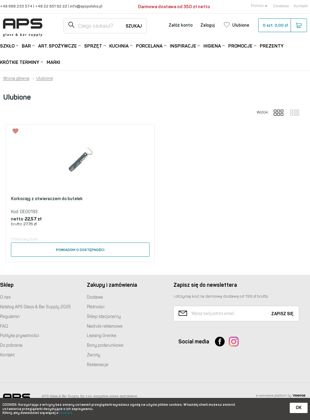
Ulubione (44, 78)
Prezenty (272, 46)
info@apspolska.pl (85, 6)
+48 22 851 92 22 (51, 6)
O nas (5, 297)
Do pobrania (11, 345)
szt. (282, 25)
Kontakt (301, 6)
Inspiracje (183, 45)
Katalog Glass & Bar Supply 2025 (35, 306)
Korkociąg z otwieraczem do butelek (47, 198)
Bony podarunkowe (105, 345)
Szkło (7, 45)
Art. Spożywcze (57, 45)
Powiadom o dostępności (80, 250)
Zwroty (93, 355)
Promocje (240, 45)
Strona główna (16, 78)
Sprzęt (93, 45)
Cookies (65, 413)
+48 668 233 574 (16, 6)
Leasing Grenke (101, 335)
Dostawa (281, 6)
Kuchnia (119, 45)
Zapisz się (282, 313)
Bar (26, 45)
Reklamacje (97, 364)
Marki (53, 62)
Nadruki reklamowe (105, 326)
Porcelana (149, 45)
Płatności (95, 306)
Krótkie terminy (19, 62)
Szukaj (134, 26)
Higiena (212, 45)
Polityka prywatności (19, 335)
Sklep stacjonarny (104, 316)
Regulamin (10, 316)
